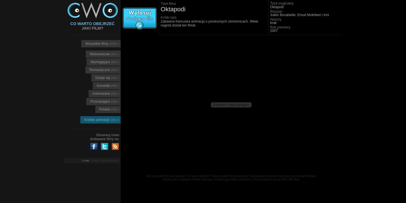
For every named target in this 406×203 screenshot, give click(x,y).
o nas (85, 160)
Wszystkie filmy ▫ (102, 44)
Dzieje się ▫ (107, 78)
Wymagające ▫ (105, 62)
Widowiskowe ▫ (104, 54)
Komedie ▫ (108, 86)
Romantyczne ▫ (104, 70)
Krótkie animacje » (101, 120)
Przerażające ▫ (104, 101)
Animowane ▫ (105, 94)
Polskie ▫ (109, 109)
